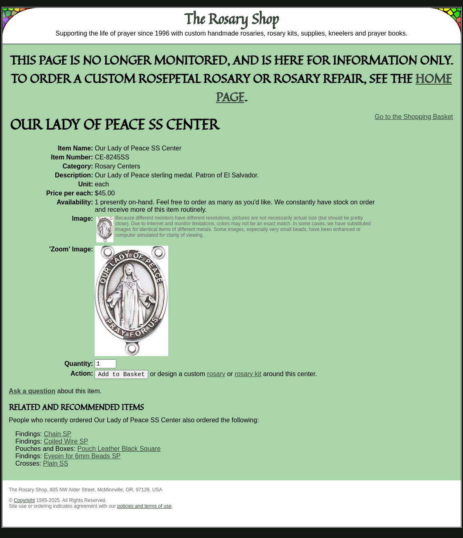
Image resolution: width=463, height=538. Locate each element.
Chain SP (58, 437)
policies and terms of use (144, 509)
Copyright (24, 504)
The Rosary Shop (231, 19)
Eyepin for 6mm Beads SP (82, 459)
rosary (216, 377)
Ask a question (32, 394)
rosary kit (248, 377)
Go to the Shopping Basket (414, 116)
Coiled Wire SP (66, 444)
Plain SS (55, 466)
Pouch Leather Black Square (119, 451)
